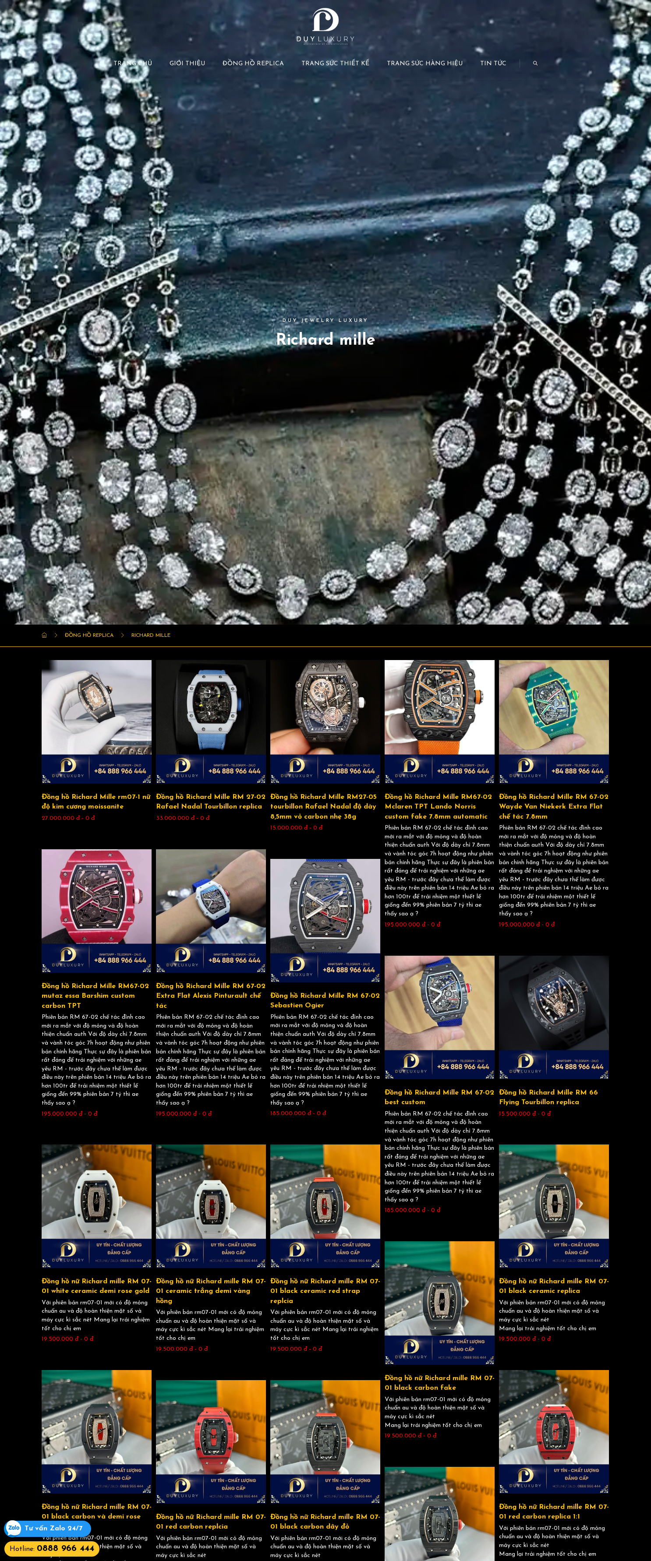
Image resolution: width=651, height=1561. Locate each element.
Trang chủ (132, 63)
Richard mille (150, 635)
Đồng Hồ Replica (253, 63)
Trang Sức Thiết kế (335, 63)
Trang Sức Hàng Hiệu (425, 63)
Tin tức (493, 63)
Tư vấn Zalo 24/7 (53, 1529)
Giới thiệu (187, 63)
